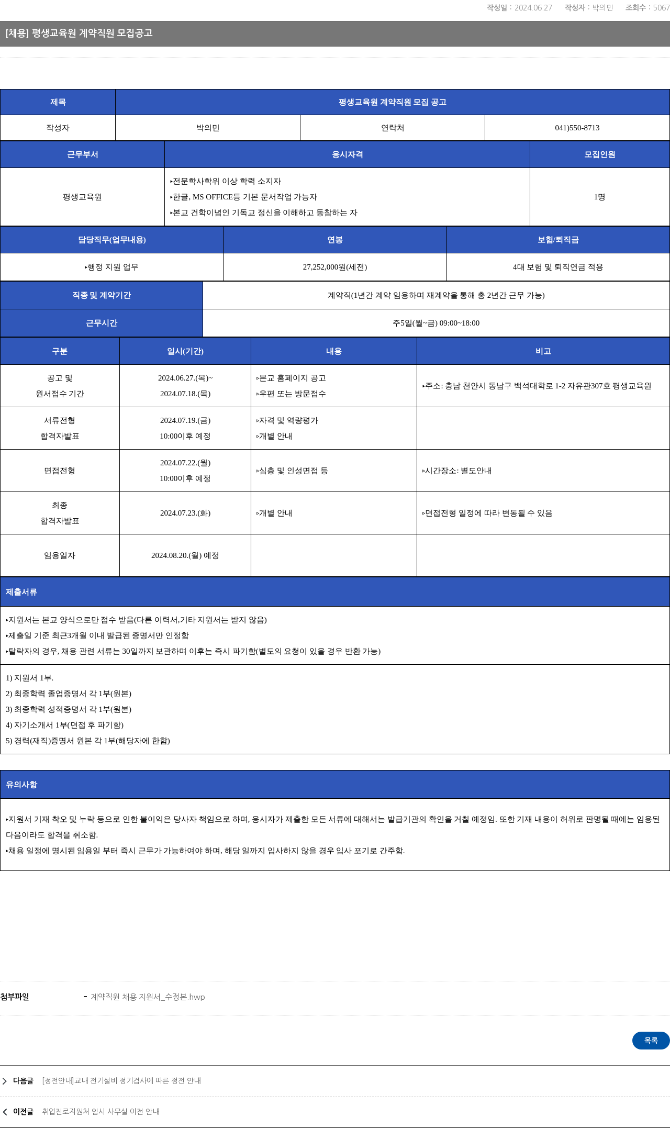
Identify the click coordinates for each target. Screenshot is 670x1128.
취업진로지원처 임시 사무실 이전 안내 (100, 1111)
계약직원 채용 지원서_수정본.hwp (146, 997)
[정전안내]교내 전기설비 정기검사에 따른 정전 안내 (121, 1081)
